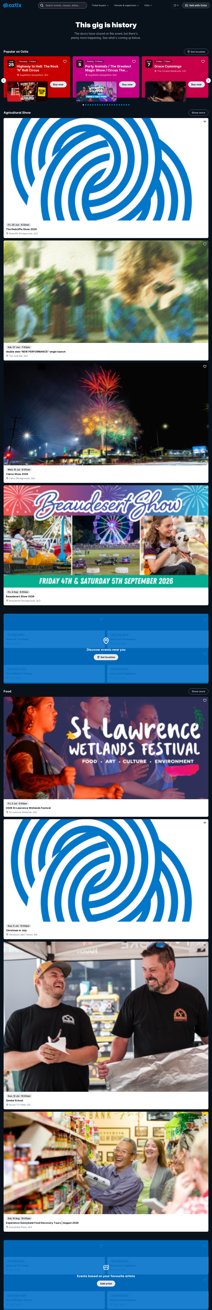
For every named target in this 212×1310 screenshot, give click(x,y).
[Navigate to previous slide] (3, 80)
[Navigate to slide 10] (105, 105)
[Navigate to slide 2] (85, 105)
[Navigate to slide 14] (114, 105)
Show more (198, 112)
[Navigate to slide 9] (102, 105)
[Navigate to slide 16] (119, 105)
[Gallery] (106, 80)
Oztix (148, 5)
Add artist (106, 356)
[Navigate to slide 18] (124, 105)
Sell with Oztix (195, 5)
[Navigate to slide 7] (97, 105)
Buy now (58, 84)
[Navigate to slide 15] (117, 105)
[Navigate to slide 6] (95, 105)
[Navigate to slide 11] (107, 105)
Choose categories (106, 641)
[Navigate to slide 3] (88, 105)
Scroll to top (106, 1282)
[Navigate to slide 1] (83, 105)
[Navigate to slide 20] (129, 105)
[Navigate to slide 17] (121, 105)
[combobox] (62, 5)
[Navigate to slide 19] (126, 105)
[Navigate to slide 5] (93, 105)
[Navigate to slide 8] (100, 105)
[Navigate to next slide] (208, 80)
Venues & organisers (126, 5)
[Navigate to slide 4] (90, 105)
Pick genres (106, 835)
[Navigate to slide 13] (112, 105)
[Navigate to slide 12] (109, 105)
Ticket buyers (100, 5)
